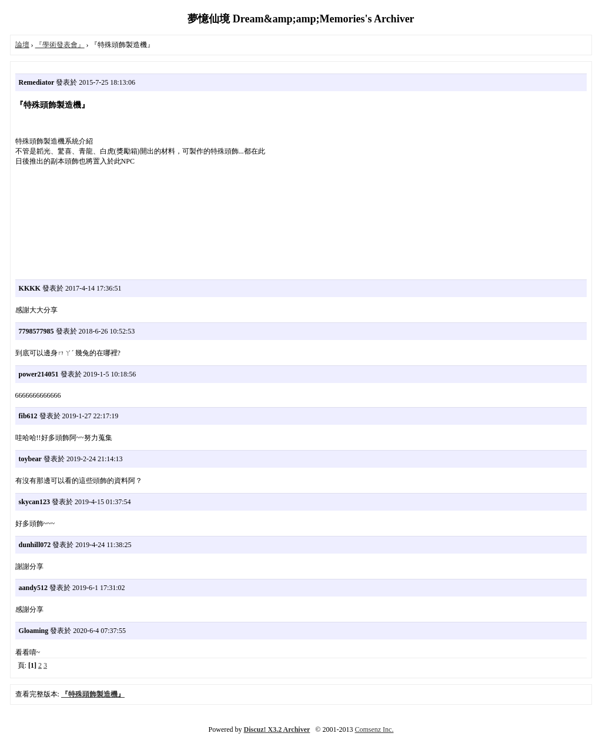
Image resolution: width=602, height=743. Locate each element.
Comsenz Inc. (373, 729)
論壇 (22, 45)
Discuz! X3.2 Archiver (277, 729)
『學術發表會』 (60, 45)
